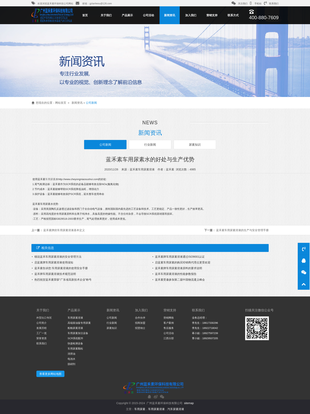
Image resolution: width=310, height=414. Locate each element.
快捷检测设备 (75, 343)
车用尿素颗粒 (75, 348)
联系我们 (271, 3)
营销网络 (169, 317)
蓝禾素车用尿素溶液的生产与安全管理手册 (242, 230)
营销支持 (211, 15)
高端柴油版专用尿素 (79, 322)
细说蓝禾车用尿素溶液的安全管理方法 (57, 256)
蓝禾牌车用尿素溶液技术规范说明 (55, 273)
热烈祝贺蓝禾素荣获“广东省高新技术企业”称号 (63, 279)
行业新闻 (150, 144)
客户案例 (169, 322)
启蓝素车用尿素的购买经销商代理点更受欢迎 (182, 262)
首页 (85, 15)
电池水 (71, 358)
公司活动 (148, 15)
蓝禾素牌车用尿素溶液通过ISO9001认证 (180, 256)
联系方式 (233, 15)
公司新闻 (91, 102)
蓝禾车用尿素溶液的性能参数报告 (176, 273)
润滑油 (71, 353)
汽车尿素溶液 (175, 409)
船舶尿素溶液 (75, 328)
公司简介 (41, 322)
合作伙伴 (140, 317)
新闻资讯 (169, 15)
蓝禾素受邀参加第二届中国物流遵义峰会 (180, 279)
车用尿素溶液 (75, 317)
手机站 (256, 3)
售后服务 (169, 328)
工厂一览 (41, 333)
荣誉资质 (41, 338)
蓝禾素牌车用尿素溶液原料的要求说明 (178, 268)
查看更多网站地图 (50, 373)
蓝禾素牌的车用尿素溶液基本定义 (64, 230)
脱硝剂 (71, 364)
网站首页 (60, 102)
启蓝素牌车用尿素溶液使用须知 (53, 262)
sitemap (189, 403)
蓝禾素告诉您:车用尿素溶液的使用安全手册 (61, 268)
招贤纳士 (140, 328)
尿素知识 (194, 144)
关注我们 (240, 3)
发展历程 (41, 328)
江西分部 (169, 338)
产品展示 (127, 15)
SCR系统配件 (75, 338)
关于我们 (106, 15)
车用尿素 (50, 179)
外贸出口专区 (44, 317)
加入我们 (190, 15)
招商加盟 (140, 322)
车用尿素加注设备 (78, 333)
